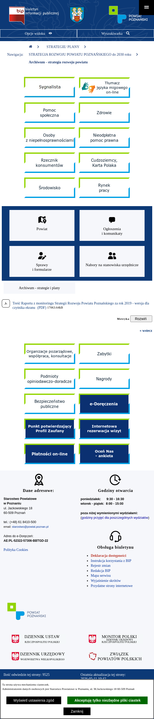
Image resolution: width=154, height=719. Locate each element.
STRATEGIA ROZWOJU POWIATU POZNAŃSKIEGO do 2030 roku (83, 54)
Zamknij (77, 711)
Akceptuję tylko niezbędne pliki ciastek (107, 700)
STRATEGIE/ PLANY (67, 47)
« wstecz (146, 331)
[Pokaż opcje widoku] (38, 33)
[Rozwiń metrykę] (141, 318)
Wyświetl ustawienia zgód (34, 700)
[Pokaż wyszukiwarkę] (115, 33)
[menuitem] (39, 288)
